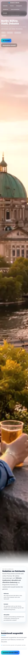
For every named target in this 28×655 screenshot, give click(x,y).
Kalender (5, 5)
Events (12, 5)
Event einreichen (15, 9)
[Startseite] (14, 2)
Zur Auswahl (6, 40)
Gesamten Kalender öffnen (10, 652)
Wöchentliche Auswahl (9, 45)
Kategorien (19, 5)
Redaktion (5, 9)
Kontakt (5, 13)
